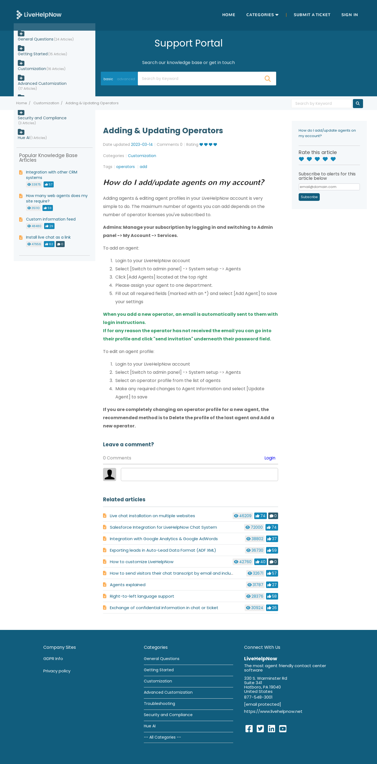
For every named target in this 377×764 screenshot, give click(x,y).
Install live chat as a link (48, 237)
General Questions (35, 39)
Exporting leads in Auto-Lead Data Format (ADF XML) (163, 550)
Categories (260, 15)
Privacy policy (56, 671)
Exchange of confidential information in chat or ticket (164, 607)
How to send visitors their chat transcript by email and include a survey (182, 573)
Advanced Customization (42, 83)
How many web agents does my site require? (57, 198)
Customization (46, 103)
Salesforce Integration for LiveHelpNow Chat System (163, 527)
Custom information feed (51, 219)
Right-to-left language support (142, 596)
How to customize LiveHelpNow (141, 562)
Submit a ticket (312, 15)
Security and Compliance (42, 118)
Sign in (349, 15)
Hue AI (24, 137)
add (143, 166)
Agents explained (127, 585)
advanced (126, 79)
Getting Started (33, 54)
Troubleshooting (159, 703)
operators (126, 166)
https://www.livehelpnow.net (273, 711)
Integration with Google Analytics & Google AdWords (164, 539)
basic (108, 79)
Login (269, 458)
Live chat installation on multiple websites (152, 516)
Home (228, 15)
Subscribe (309, 197)
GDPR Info (53, 658)
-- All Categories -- (162, 737)
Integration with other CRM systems (51, 174)
